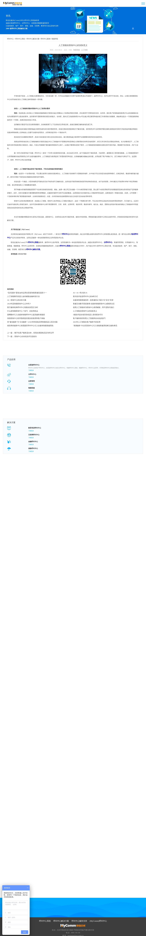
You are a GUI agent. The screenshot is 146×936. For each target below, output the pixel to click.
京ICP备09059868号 (81, 933)
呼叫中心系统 (20, 39)
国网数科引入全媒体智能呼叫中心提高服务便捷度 (26, 314)
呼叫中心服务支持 (79, 913)
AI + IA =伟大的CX (80, 292)
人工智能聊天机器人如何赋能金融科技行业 (23, 296)
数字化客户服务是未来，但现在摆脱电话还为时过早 (32, 332)
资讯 (8, 15)
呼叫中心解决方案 (33, 39)
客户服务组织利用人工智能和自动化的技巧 (89, 318)
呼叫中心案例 (45, 39)
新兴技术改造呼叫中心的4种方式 (85, 296)
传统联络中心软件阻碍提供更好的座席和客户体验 (26, 318)
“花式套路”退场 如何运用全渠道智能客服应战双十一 (27, 292)
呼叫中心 (10, 39)
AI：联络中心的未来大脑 (16, 299)
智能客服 (76, 49)
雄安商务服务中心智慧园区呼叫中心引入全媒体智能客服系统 (30, 325)
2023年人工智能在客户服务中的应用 (86, 321)
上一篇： (10, 332)
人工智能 (84, 49)
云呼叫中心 (107, 242)
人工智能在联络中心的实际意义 (85, 310)
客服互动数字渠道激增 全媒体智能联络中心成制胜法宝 (94, 303)
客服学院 (55, 39)
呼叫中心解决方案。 (32, 249)
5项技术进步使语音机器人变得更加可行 (88, 314)
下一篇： (10, 334)
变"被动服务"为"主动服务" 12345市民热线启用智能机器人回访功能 (32, 321)
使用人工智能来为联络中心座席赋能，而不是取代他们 (93, 307)
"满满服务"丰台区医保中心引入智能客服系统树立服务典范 (95, 325)
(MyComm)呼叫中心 (97, 913)
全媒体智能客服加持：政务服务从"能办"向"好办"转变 (93, 299)
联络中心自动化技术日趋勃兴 (24, 334)
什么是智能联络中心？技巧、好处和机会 (22, 310)
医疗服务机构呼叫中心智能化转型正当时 (22, 307)
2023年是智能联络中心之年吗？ (19, 303)
